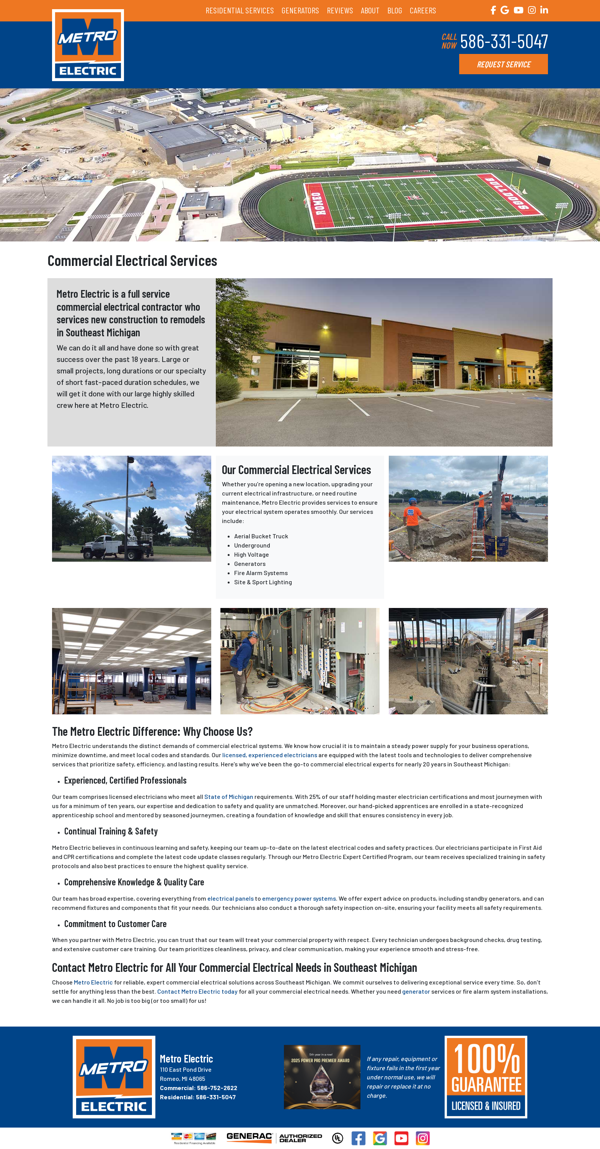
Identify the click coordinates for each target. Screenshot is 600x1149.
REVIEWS (340, 10)
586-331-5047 (504, 40)
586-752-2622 (217, 1087)
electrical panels (230, 898)
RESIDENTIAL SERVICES (239, 10)
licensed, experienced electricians (269, 754)
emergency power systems (299, 898)
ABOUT (370, 10)
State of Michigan (228, 796)
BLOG (394, 10)
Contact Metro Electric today (197, 991)
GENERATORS (300, 10)
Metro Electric (93, 982)
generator (416, 991)
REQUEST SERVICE (503, 64)
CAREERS (423, 10)
